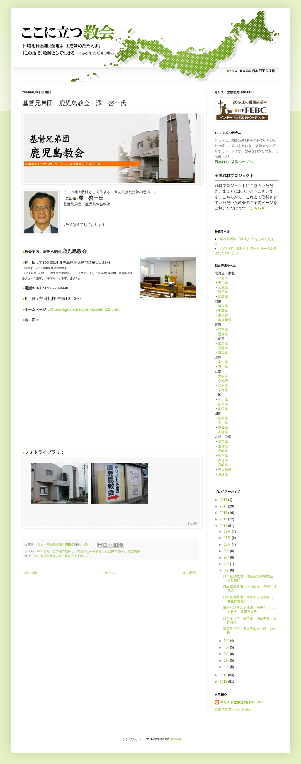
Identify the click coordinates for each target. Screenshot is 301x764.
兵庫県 (223, 385)
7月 (227, 564)
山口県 (223, 409)
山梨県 (223, 343)
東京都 (223, 315)
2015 (224, 519)
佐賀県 (223, 446)
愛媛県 (223, 428)
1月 (227, 667)
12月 (228, 531)
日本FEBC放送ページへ (234, 162)
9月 (227, 551)
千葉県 (223, 311)
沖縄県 (223, 474)
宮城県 (223, 287)
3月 (227, 654)
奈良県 (223, 390)
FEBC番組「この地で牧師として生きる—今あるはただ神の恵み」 (80, 551)
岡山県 (223, 399)
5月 (227, 641)
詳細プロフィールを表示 (233, 709)
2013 (224, 675)
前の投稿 (189, 573)
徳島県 (223, 418)
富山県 (223, 362)
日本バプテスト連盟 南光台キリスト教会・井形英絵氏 (249, 609)
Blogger (175, 739)
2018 (224, 500)
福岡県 (223, 441)
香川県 (223, 423)
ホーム (110, 573)
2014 (224, 526)
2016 (224, 513)
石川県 (223, 367)
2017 (224, 506)
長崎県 (223, 451)
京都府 (223, 381)
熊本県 (223, 455)
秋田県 (223, 292)
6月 (227, 570)
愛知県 (223, 334)
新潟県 (223, 353)
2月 (227, 660)
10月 (228, 544)
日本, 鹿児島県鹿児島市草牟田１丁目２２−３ (63, 556)
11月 (228, 538)
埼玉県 (223, 306)
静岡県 (223, 329)
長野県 (223, 348)
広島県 (223, 404)
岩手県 (223, 283)
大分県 (223, 460)
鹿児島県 (134, 551)
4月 (227, 647)
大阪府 (223, 376)
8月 (227, 558)
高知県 (223, 432)
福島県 (223, 297)
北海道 (223, 278)
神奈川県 (224, 320)
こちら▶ (257, 208)
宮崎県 (223, 465)
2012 (224, 682)
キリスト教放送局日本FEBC (241, 702)
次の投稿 (30, 573)
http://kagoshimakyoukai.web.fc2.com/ (85, 309)
